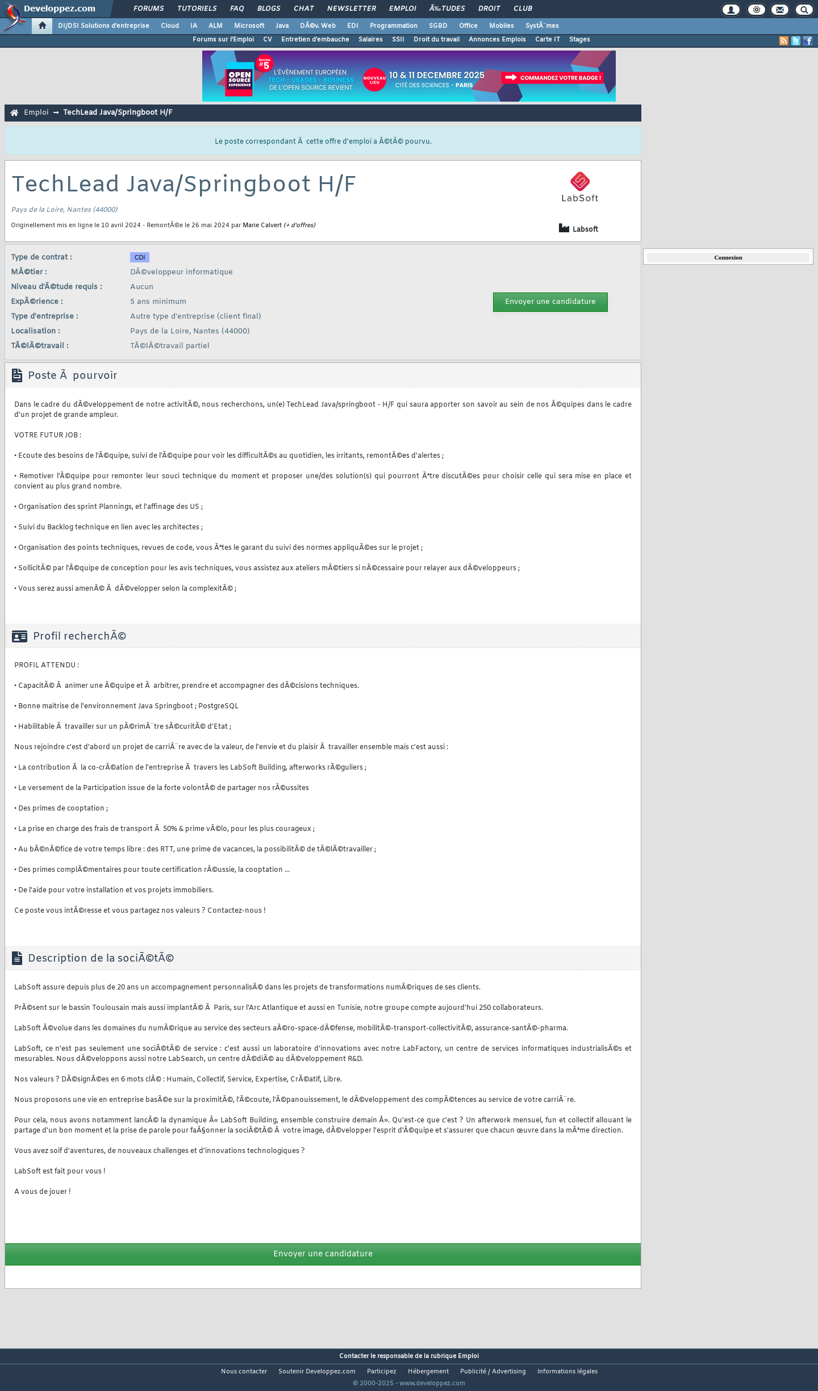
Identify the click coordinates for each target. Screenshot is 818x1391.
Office (468, 26)
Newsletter (351, 9)
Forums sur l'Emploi (223, 40)
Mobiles (501, 26)
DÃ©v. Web (318, 26)
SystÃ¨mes (542, 26)
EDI (352, 26)
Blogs (268, 9)
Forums (148, 9)
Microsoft (249, 26)
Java (282, 26)
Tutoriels (197, 9)
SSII (398, 40)
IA (193, 26)
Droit (489, 9)
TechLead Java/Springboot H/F (118, 113)
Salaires (370, 40)
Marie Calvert (262, 225)
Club (522, 9)
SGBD (438, 26)
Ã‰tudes (447, 9)
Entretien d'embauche (315, 40)
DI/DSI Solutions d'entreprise (103, 26)
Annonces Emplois (497, 40)
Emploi (402, 9)
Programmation (394, 26)
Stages (579, 40)
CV (267, 40)
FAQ (237, 9)
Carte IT (547, 40)
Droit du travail (437, 40)
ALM (215, 26)
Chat (304, 9)
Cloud (170, 26)
